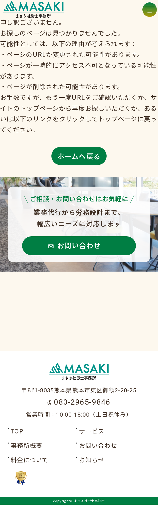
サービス (91, 431)
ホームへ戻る (79, 156)
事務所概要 (27, 445)
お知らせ (91, 460)
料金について (30, 460)
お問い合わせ (79, 245)
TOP (17, 431)
